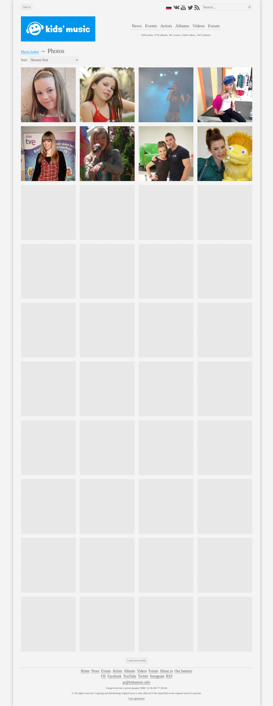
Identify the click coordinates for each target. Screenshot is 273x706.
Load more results (136, 660)
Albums (182, 25)
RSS (169, 676)
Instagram (157, 676)
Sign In (27, 6)
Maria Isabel (30, 52)
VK (103, 676)
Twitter (143, 676)
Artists (166, 25)
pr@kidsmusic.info (136, 682)
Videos (198, 25)
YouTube (129, 676)
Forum (214, 25)
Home (85, 671)
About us (166, 671)
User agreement (136, 698)
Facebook (114, 676)
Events (151, 25)
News (137, 25)
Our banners (183, 671)
